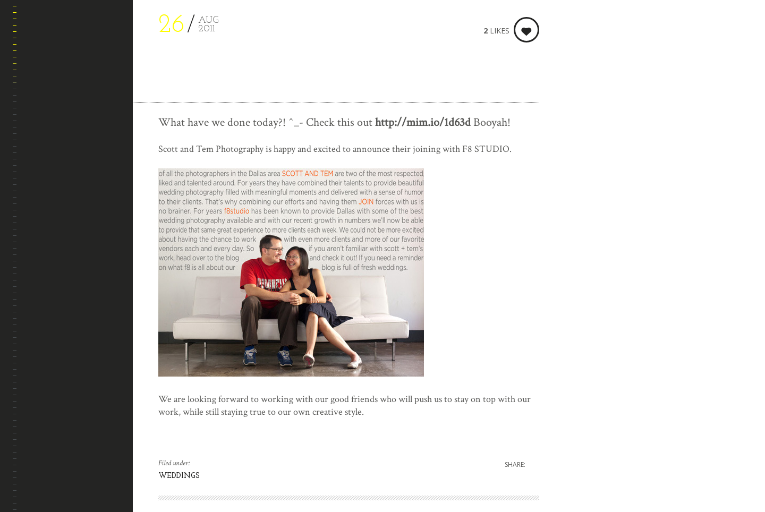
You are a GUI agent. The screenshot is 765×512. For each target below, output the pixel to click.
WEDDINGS (179, 476)
